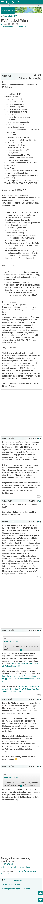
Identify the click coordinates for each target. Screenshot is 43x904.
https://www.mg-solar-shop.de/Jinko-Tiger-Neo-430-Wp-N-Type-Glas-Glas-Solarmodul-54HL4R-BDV (21, 689)
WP (7, 320)
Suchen (5, 880)
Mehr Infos (26, 867)
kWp (36, 84)
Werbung (26, 889)
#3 (39, 522)
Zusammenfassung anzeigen (13, 27)
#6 (39, 766)
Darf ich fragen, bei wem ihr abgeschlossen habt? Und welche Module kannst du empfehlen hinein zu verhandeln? (21, 644)
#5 (39, 699)
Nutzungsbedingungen (10, 889)
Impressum (16, 880)
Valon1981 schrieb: (11, 641)
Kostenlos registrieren (11, 867)
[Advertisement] (21, 51)
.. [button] (21, 650)
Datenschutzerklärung (10, 884)
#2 (39, 501)
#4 (39, 630)
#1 (39, 438)
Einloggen (7, 864)
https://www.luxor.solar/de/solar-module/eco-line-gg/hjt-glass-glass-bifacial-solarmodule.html (21, 678)
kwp (19, 447)
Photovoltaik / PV (9, 16)
